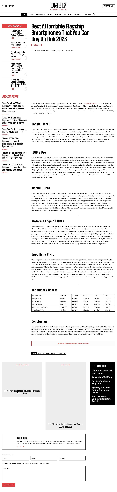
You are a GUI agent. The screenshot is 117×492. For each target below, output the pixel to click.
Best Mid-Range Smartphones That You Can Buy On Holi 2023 (65, 425)
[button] (93, 14)
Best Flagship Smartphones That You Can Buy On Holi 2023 (75, 343)
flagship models (91, 103)
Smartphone (50, 353)
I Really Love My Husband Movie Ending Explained (17, 33)
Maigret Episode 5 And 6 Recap (18, 43)
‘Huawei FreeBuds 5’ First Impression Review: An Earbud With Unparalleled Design (14, 167)
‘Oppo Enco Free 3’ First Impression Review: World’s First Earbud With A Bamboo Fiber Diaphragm (13, 107)
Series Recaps (16, 47)
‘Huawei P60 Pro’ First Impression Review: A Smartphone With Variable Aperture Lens (12, 142)
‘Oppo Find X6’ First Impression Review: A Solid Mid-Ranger (14, 130)
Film (13, 38)
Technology (61, 353)
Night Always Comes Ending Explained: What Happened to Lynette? (17, 68)
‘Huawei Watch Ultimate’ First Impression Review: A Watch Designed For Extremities (14, 155)
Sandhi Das (44, 50)
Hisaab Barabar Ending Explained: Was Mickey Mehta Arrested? (18, 83)
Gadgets (5, 114)
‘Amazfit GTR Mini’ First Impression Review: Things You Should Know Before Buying (14, 120)
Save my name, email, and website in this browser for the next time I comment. (26, 463)
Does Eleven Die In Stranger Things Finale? (18, 54)
